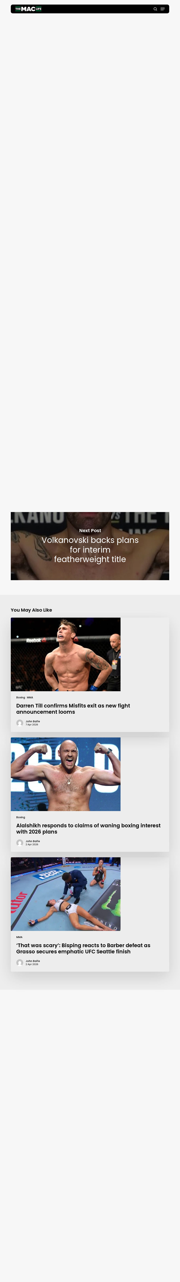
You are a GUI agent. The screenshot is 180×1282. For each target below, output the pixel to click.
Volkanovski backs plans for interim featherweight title (90, 546)
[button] (163, 9)
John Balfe (90, 105)
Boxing (20, 697)
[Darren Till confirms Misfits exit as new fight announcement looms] (90, 675)
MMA (30, 697)
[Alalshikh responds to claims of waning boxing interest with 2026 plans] (90, 794)
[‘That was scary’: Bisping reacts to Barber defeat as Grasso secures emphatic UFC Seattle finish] (90, 914)
